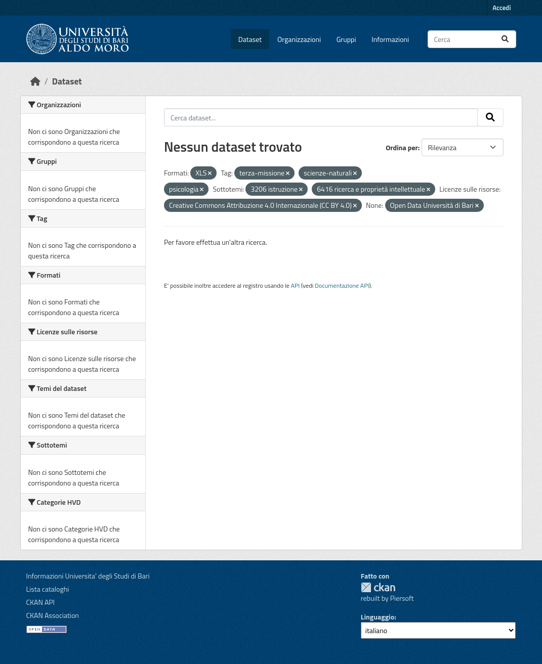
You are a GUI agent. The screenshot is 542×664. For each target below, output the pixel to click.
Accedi (501, 8)
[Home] (35, 81)
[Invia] (505, 39)
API (295, 285)
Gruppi (346, 39)
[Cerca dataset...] (472, 39)
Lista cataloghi (47, 589)
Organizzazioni (299, 39)
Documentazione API (342, 285)
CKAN (378, 587)
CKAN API (40, 602)
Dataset (250, 39)
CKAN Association (52, 615)
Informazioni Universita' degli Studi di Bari (88, 575)
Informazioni (390, 39)
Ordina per (402, 147)
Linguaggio (377, 616)
